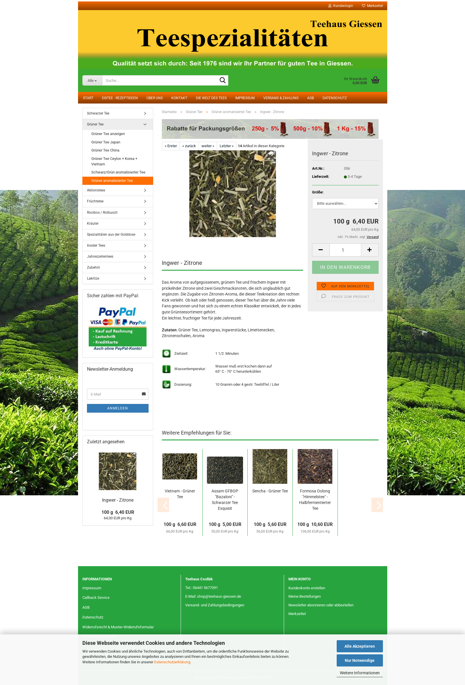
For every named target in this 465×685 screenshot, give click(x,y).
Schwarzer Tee (98, 113)
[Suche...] (92, 80)
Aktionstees (96, 190)
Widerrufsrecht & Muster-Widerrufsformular (118, 627)
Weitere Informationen (360, 673)
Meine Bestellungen (304, 596)
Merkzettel (372, 6)
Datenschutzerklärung (172, 662)
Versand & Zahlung (281, 98)
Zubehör (93, 267)
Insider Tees (96, 245)
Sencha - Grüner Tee (270, 491)
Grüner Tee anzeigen (108, 134)
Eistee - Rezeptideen (120, 98)
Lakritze (93, 278)
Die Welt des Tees (211, 98)
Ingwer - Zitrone (118, 500)
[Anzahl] (345, 249)
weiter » (207, 146)
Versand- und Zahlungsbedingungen (214, 605)
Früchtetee (95, 201)
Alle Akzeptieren (359, 646)
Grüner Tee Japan (105, 142)
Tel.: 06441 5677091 (201, 588)
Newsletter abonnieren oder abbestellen (320, 605)
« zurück (189, 146)
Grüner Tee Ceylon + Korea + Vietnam (114, 161)
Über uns (155, 98)
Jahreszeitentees (100, 256)
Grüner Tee (95, 124)
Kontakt (179, 98)
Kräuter (93, 223)
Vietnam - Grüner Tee (180, 494)
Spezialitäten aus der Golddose (111, 234)
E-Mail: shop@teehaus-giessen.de (213, 596)
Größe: (318, 192)
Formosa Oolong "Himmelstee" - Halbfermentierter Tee (315, 500)
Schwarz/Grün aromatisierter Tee (118, 172)
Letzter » (227, 146)
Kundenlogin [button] (340, 6)
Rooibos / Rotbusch (102, 213)
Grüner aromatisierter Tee (112, 180)
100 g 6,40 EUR (117, 512)
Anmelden (117, 408)
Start (88, 98)
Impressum (245, 98)
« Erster (171, 146)
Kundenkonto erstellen (306, 588)
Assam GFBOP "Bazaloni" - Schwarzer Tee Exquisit (225, 500)
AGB (310, 98)
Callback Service (96, 597)
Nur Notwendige (360, 660)
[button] (320, 249)
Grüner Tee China (105, 150)
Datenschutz (335, 98)
